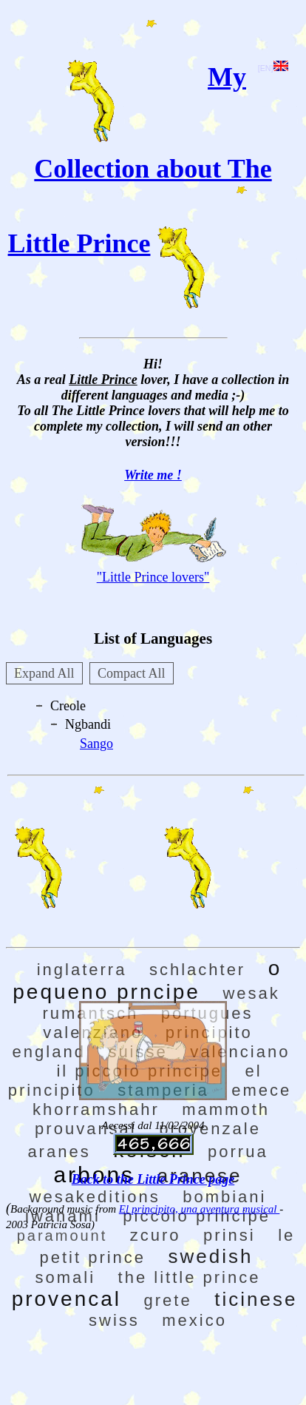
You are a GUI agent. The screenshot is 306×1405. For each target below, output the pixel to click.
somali (65, 1277)
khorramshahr (96, 1109)
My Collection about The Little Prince (140, 160)
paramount (62, 1235)
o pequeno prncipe (147, 980)
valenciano (240, 1051)
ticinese (255, 1299)
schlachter (197, 969)
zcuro (155, 1235)
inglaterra (82, 969)
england (49, 1051)
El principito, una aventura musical (199, 1209)
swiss (114, 1320)
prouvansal (86, 1128)
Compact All (132, 673)
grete (168, 1300)
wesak (250, 993)
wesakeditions (95, 1196)
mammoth (226, 1109)
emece (261, 1090)
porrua (238, 1151)
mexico (194, 1320)
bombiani (224, 1196)
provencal (66, 1298)
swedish (211, 1256)
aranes (58, 1151)
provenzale (210, 1128)
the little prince (189, 1277)
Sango (96, 743)
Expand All (44, 673)
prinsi (229, 1235)
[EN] (273, 68)
